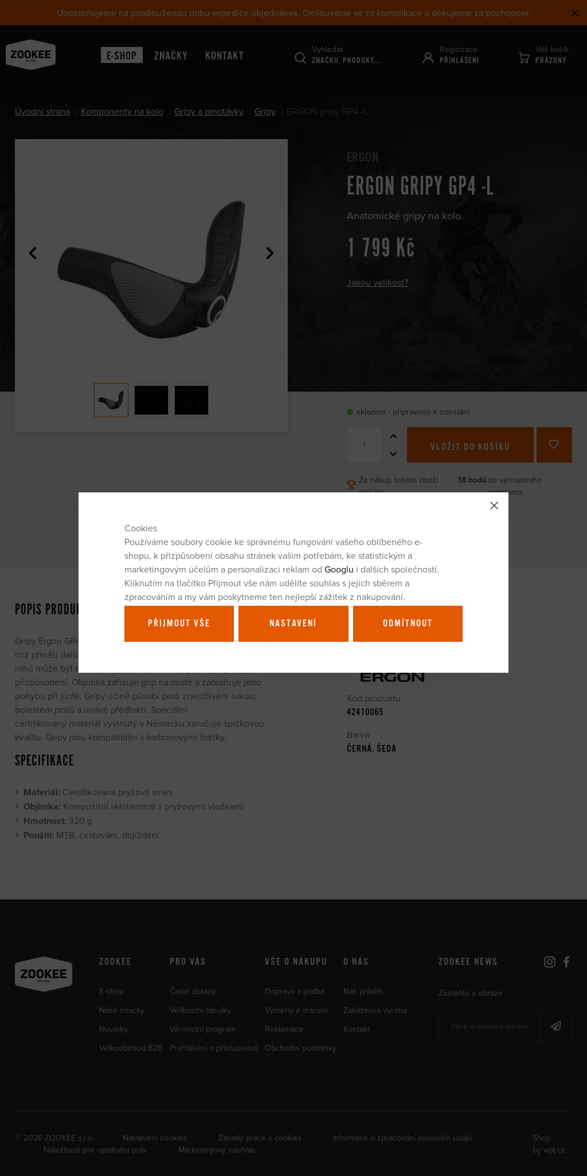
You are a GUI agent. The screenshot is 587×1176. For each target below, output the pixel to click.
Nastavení (293, 623)
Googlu (339, 569)
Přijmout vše (179, 623)
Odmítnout (408, 623)
